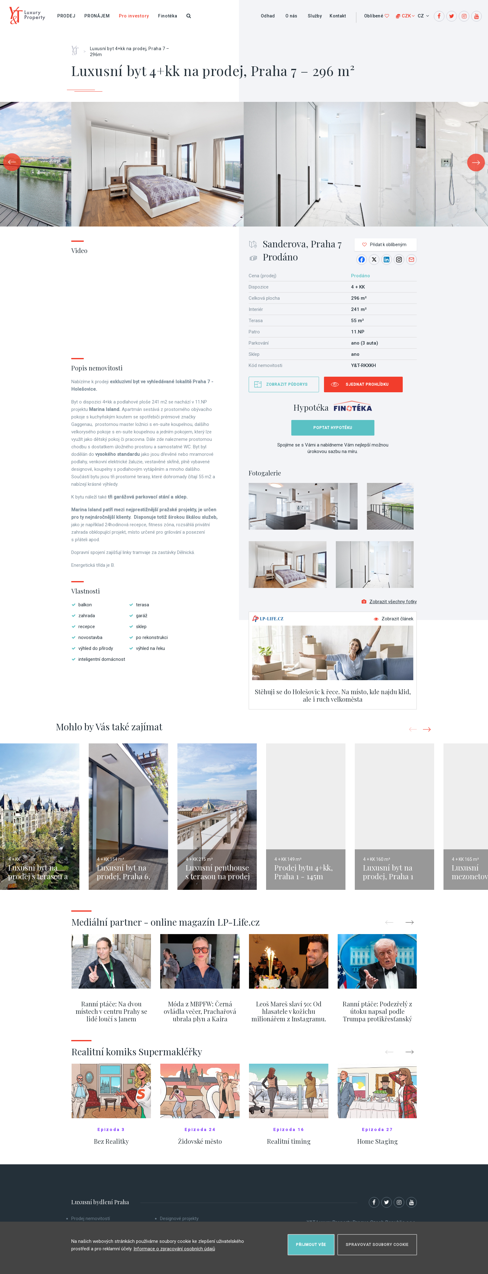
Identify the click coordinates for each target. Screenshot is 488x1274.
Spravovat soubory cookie (377, 1245)
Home (77, 48)
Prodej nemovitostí (90, 1218)
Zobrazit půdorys (287, 384)
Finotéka (167, 15)
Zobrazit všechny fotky (389, 601)
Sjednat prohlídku (367, 384)
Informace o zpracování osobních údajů (174, 1249)
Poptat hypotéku (332, 428)
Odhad (268, 15)
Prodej (66, 15)
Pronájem (97, 15)
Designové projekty (179, 1218)
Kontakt (338, 15)
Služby (315, 15)
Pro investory (134, 15)
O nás (291, 15)
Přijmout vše (311, 1245)
